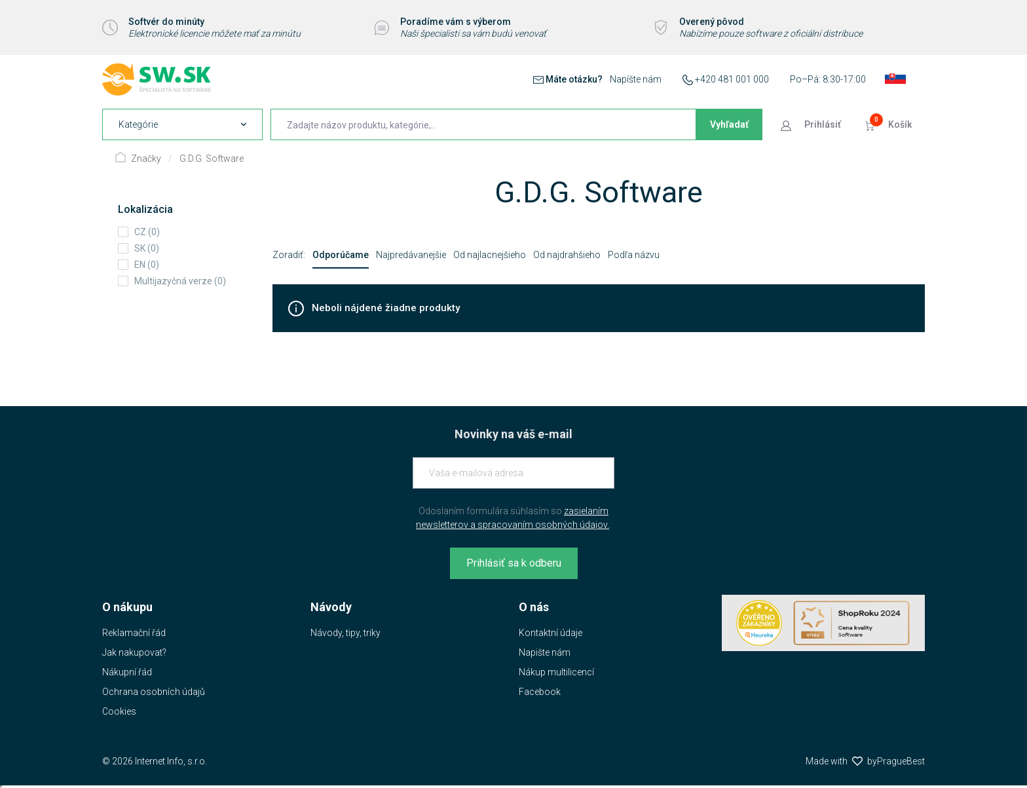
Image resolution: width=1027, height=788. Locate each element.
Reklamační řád (134, 633)
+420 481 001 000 (732, 79)
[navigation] (182, 124)
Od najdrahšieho (567, 255)
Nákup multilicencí (556, 672)
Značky (146, 158)
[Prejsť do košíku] (889, 124)
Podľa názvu (634, 255)
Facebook (540, 691)
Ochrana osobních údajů (153, 691)
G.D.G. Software (211, 158)
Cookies (119, 711)
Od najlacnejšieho (489, 255)
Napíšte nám (636, 79)
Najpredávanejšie (411, 255)
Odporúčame (340, 255)
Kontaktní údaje (550, 633)
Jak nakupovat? (134, 652)
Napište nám (544, 652)
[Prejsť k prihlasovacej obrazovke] (812, 124)
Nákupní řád (127, 672)
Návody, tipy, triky (345, 633)
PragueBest (901, 761)
